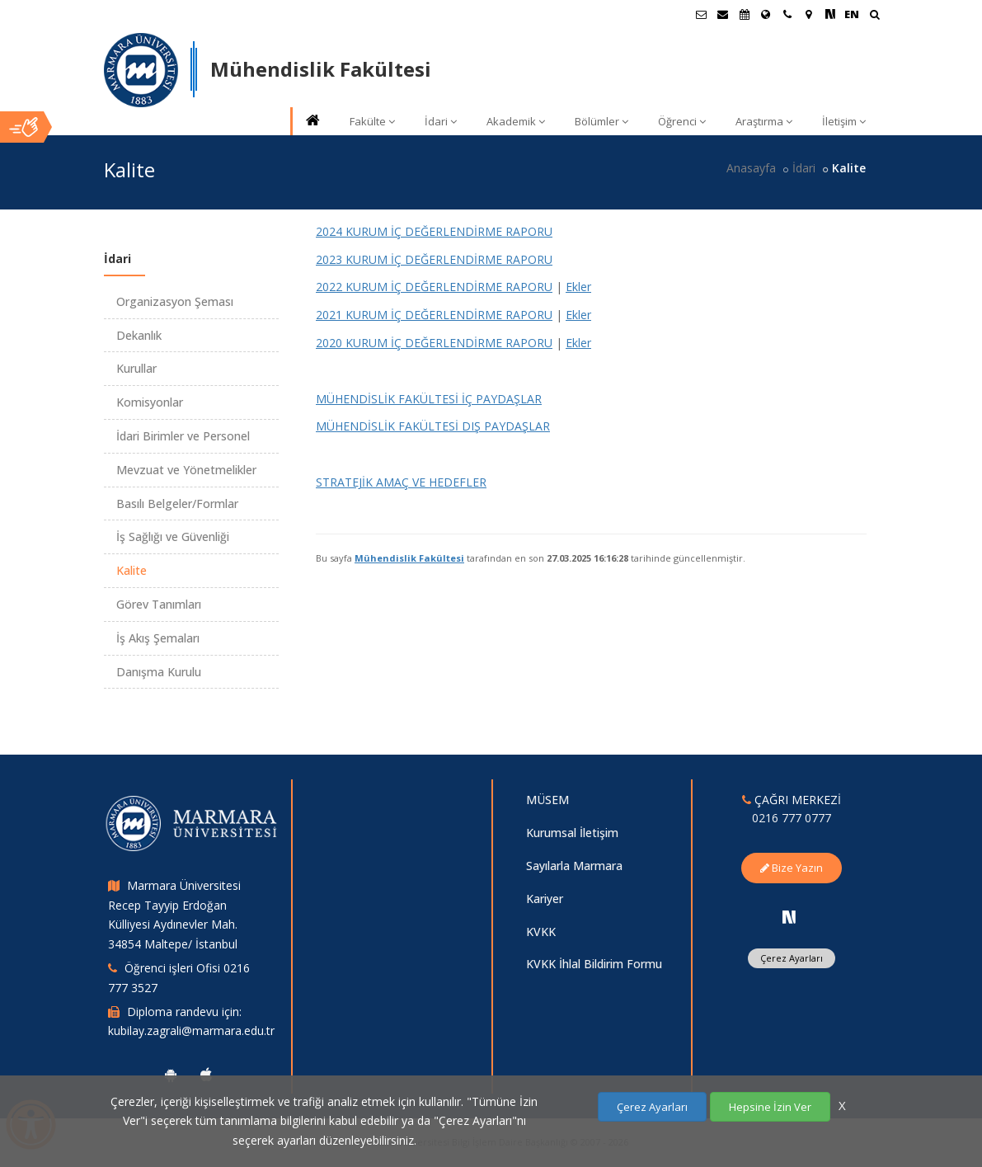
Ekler (578, 286)
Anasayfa (751, 168)
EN (851, 14)
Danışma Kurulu (158, 672)
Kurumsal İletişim (572, 832)
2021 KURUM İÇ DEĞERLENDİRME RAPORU (434, 314)
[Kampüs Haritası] (809, 14)
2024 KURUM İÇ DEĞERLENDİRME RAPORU (434, 231)
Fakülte (372, 121)
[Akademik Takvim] (744, 14)
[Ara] (874, 16)
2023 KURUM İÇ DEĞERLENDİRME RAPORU (434, 259)
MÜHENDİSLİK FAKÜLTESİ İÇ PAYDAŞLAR (429, 399)
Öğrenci (682, 121)
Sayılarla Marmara (574, 865)
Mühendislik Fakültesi (409, 558)
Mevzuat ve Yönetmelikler (186, 470)
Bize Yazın (791, 867)
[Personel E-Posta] (723, 14)
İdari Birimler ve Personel (183, 436)
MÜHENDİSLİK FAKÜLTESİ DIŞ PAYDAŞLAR (433, 426)
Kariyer (544, 898)
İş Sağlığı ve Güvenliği (172, 536)
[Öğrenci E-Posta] (701, 14)
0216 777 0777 (791, 818)
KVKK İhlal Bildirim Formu (594, 964)
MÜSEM (547, 799)
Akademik (515, 121)
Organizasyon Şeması (174, 301)
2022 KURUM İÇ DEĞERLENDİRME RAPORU (434, 286)
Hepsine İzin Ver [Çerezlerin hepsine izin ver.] (770, 1106)
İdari (441, 121)
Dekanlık (139, 335)
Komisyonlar (149, 402)
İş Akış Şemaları (158, 638)
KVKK (541, 931)
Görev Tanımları (158, 604)
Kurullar (136, 368)
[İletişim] (787, 14)
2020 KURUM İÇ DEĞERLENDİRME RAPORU (434, 343)
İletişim (844, 121)
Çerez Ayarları (791, 958)
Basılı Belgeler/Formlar (177, 503)
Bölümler (601, 121)
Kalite (131, 570)
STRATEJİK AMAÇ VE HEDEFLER (401, 482)
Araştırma (763, 121)
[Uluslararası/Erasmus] (766, 14)
